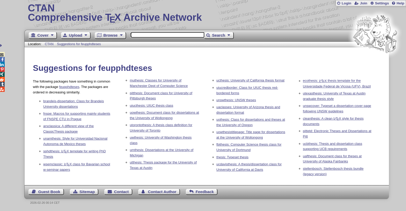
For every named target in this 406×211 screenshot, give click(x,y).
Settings (382, 3)
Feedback (205, 191)
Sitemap (87, 191)
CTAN (49, 44)
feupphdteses (69, 87)
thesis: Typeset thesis (232, 157)
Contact (121, 191)
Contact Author (162, 191)
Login (346, 3)
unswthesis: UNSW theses (236, 100)
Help (400, 3)
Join (363, 3)
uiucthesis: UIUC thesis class (151, 105)
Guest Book (49, 191)
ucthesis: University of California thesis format (250, 80)
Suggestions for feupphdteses (79, 44)
